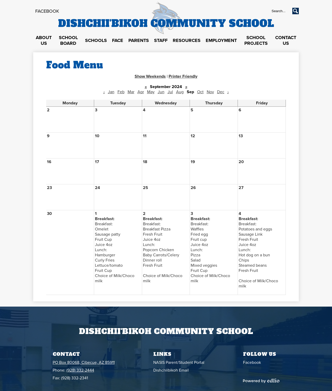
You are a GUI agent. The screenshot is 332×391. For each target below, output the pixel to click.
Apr (140, 92)
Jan (111, 92)
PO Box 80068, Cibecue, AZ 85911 (84, 362)
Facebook (47, 11)
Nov (210, 92)
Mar (131, 92)
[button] (43, 40)
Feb (121, 92)
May (151, 92)
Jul (170, 92)
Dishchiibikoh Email (171, 370)
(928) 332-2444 (80, 370)
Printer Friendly (183, 76)
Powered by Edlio (261, 380)
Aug (180, 92)
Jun (161, 92)
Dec (220, 92)
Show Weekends (150, 76)
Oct (200, 92)
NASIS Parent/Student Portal (178, 362)
